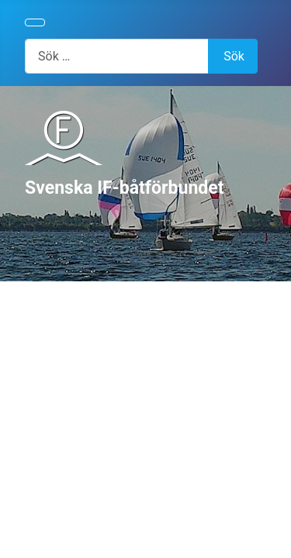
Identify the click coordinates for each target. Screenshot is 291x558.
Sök (233, 56)
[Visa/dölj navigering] (35, 22)
